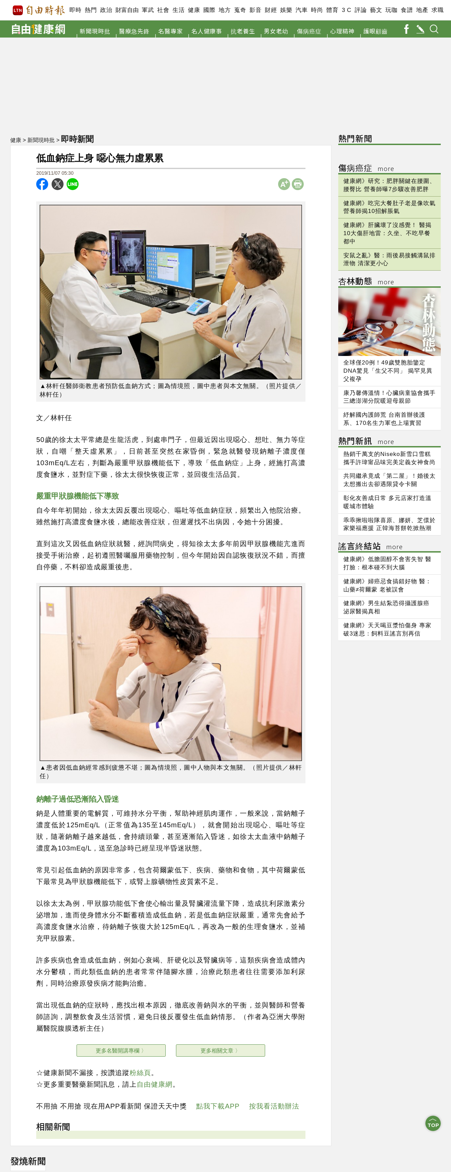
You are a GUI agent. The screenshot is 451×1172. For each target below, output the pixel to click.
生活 (178, 10)
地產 (422, 10)
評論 (361, 10)
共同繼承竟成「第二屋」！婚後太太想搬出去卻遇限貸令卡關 (389, 480)
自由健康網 (155, 1084)
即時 (75, 10)
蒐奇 (240, 10)
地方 (225, 10)
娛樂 (286, 10)
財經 (271, 10)
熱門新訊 (366, 441)
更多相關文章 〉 (220, 1051)
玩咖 (391, 10)
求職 (437, 10)
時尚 (317, 10)
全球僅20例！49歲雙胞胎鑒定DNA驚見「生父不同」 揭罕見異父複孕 (388, 370)
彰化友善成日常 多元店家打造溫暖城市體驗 (387, 502)
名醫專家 (170, 31)
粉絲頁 (140, 1072)
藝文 (376, 10)
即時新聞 (78, 139)
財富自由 (126, 10)
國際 (209, 10)
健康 (194, 10)
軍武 (148, 10)
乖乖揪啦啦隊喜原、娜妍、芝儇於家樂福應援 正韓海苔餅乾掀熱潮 (389, 524)
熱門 (91, 10)
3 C (346, 10)
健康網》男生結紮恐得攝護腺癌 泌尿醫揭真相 (386, 607)
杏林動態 (366, 282)
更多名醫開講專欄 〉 (121, 1051)
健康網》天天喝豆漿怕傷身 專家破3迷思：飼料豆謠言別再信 (387, 629)
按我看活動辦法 (274, 1106)
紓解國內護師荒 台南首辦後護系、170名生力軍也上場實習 (384, 419)
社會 (163, 10)
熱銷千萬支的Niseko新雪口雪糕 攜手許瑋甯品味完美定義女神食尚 (389, 458)
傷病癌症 (309, 31)
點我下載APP (218, 1106)
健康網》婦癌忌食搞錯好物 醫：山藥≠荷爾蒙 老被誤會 (387, 585)
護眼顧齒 (375, 31)
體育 (332, 10)
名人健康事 (206, 31)
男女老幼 (276, 31)
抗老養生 (243, 31)
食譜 (407, 10)
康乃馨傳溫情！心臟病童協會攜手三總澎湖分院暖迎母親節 (389, 397)
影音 (255, 10)
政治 (106, 10)
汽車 (302, 10)
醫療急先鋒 (134, 31)
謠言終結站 (370, 547)
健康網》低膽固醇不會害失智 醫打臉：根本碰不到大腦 (387, 563)
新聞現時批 (95, 31)
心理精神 (342, 31)
